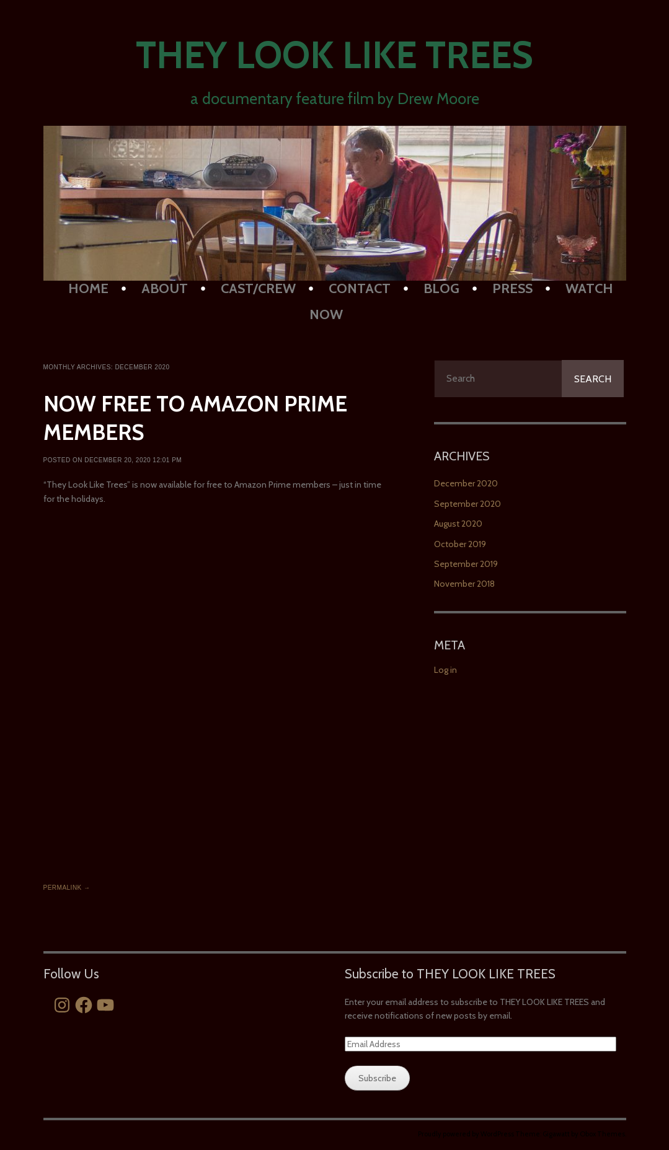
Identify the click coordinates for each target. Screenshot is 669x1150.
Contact (360, 288)
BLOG (441, 288)
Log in (445, 669)
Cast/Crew (258, 288)
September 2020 (467, 503)
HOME (88, 288)
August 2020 (458, 523)
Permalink (67, 887)
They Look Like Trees (334, 54)
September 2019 (466, 563)
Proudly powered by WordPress (466, 1134)
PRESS (512, 288)
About (164, 288)
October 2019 (460, 544)
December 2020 (466, 483)
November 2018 (464, 583)
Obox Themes (602, 1134)
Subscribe (377, 1078)
